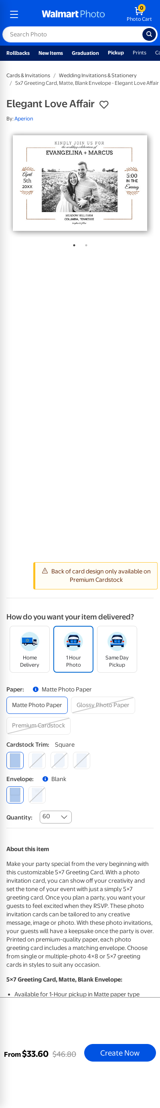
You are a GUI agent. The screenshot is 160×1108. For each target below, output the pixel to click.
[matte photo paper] (37, 705)
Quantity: (19, 817)
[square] (15, 760)
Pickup (116, 53)
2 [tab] (85, 244)
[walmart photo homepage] (73, 14)
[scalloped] (81, 760)
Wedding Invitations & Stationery (98, 75)
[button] (104, 105)
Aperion (23, 119)
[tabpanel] (80, 183)
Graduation (85, 53)
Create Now (120, 1052)
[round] (37, 760)
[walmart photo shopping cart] (139, 14)
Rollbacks (18, 53)
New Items (50, 53)
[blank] (15, 794)
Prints (139, 53)
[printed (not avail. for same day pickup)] (37, 794)
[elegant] (59, 760)
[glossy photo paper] (103, 705)
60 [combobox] (46, 816)
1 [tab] (73, 244)
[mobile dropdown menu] (14, 14)
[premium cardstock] (38, 725)
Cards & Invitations (28, 75)
